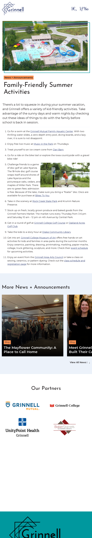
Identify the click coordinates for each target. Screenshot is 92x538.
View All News (80, 362)
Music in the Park (43, 144)
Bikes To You (42, 195)
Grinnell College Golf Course (49, 223)
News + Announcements (18, 77)
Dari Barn (58, 149)
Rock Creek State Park (44, 201)
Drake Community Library (56, 232)
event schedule (79, 248)
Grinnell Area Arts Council (49, 257)
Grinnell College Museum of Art (38, 237)
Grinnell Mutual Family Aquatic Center (51, 131)
